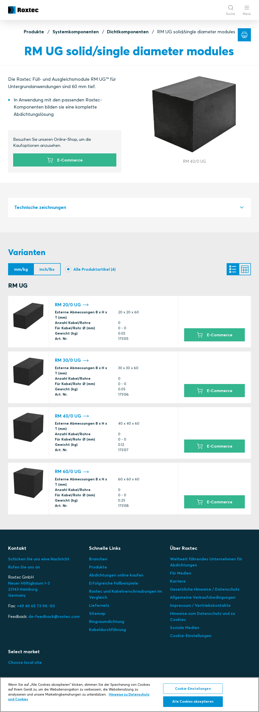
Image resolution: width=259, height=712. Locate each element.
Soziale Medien (184, 627)
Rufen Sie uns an (24, 566)
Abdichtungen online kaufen (116, 575)
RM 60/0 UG (72, 472)
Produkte (34, 32)
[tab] (129, 207)
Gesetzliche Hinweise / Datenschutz (205, 589)
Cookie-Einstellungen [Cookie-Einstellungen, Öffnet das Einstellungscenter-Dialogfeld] (193, 689)
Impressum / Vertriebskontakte (200, 605)
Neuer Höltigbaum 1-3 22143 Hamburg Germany (29, 589)
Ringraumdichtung (106, 621)
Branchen (98, 558)
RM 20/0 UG (72, 305)
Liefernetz (99, 605)
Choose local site (25, 662)
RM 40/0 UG (72, 416)
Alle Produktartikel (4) (94, 269)
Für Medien (180, 573)
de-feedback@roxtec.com (54, 616)
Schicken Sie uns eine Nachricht (38, 558)
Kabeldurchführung (107, 629)
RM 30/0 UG (72, 360)
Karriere (178, 581)
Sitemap (97, 613)
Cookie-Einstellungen (190, 635)
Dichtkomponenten (127, 32)
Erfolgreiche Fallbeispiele (113, 583)
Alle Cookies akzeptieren (192, 701)
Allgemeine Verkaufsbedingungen (202, 597)
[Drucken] (244, 34)
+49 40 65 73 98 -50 (36, 605)
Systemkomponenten (76, 32)
